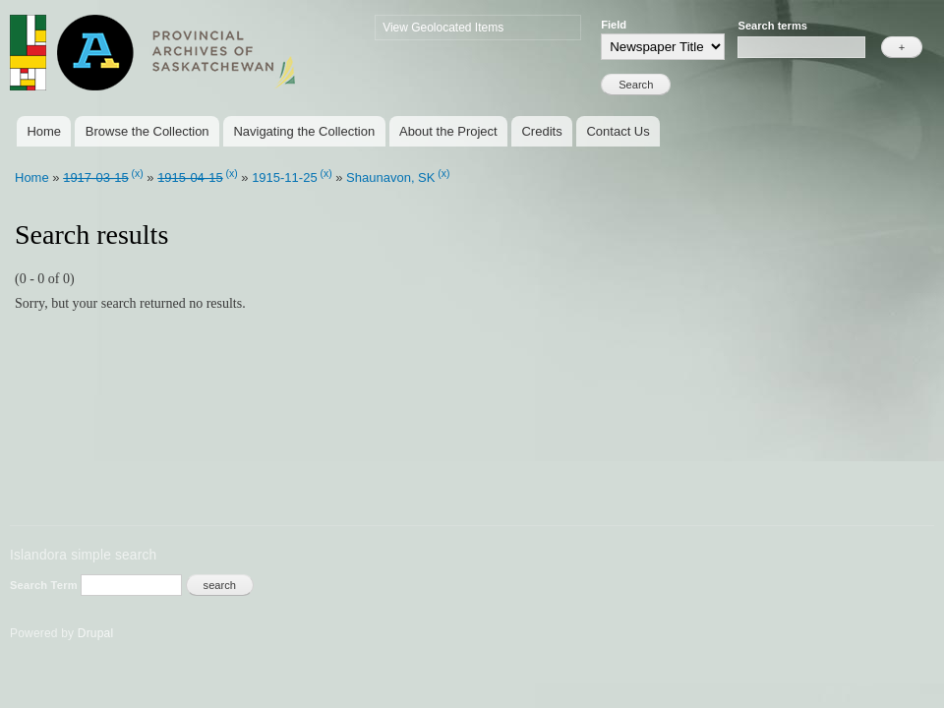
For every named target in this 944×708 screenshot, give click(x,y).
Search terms (772, 25)
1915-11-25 (285, 177)
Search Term (45, 585)
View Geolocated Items (443, 27)
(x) (138, 173)
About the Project (448, 131)
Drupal (96, 633)
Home (44, 131)
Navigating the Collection (304, 131)
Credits (541, 131)
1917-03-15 (96, 177)
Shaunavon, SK (390, 177)
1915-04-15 (190, 177)
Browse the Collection (147, 131)
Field (613, 24)
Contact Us (617, 131)
